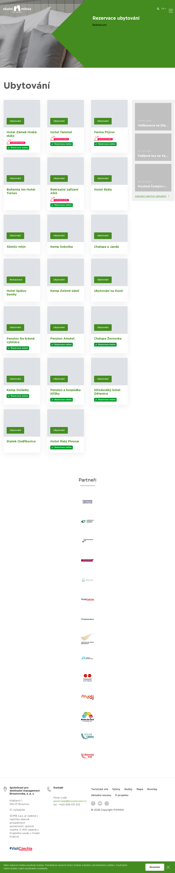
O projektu (121, 795)
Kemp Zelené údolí (64, 290)
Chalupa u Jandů (106, 246)
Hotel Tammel (61, 132)
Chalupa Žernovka (107, 338)
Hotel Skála (103, 189)
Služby (128, 789)
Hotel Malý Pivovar (64, 441)
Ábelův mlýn (16, 246)
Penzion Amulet (62, 338)
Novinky (152, 789)
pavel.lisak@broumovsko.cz (69, 801)
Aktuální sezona (101, 795)
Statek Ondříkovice (21, 441)
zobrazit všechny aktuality (150, 196)
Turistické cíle (99, 789)
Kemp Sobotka (61, 246)
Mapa (140, 789)
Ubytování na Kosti (108, 290)
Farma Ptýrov (104, 132)
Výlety (116, 789)
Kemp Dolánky (18, 390)
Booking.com (99, 24)
